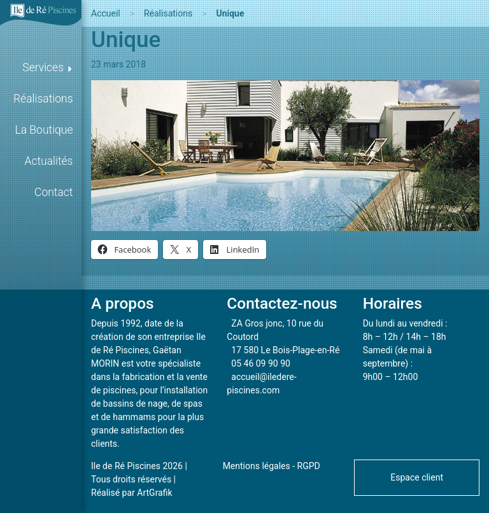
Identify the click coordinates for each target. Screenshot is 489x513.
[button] (416, 477)
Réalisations (43, 98)
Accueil (105, 13)
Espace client (416, 477)
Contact (53, 192)
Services (43, 67)
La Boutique (44, 129)
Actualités (49, 161)
